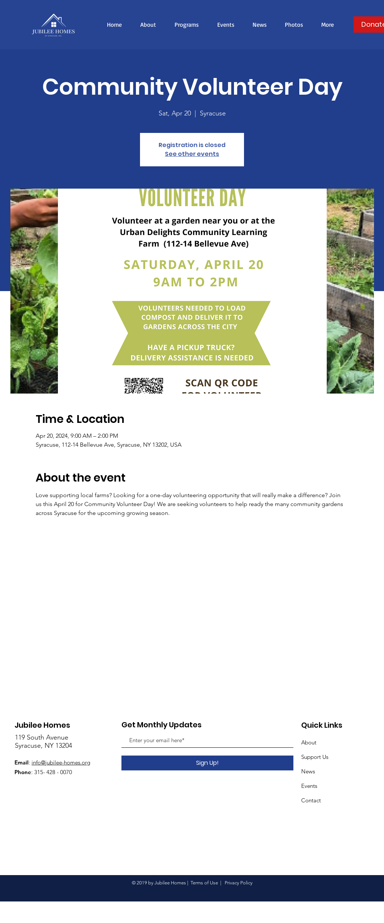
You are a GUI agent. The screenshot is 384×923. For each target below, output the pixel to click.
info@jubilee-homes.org (61, 762)
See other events (192, 154)
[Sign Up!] (207, 763)
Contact (311, 800)
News (308, 771)
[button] (327, 24)
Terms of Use (204, 883)
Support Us (314, 756)
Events (309, 785)
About (308, 742)
